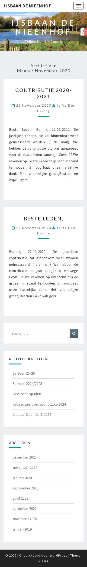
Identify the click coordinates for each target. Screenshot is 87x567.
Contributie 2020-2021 (43, 93)
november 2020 (25, 518)
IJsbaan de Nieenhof (27, 6)
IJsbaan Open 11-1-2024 (32, 414)
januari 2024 (22, 477)
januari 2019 (22, 529)
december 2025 (25, 457)
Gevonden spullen (27, 393)
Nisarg (44, 561)
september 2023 (26, 488)
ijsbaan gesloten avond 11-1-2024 (39, 404)
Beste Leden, (43, 218)
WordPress (59, 555)
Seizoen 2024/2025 (27, 383)
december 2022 (25, 508)
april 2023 (20, 498)
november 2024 (25, 467)
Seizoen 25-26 (24, 373)
